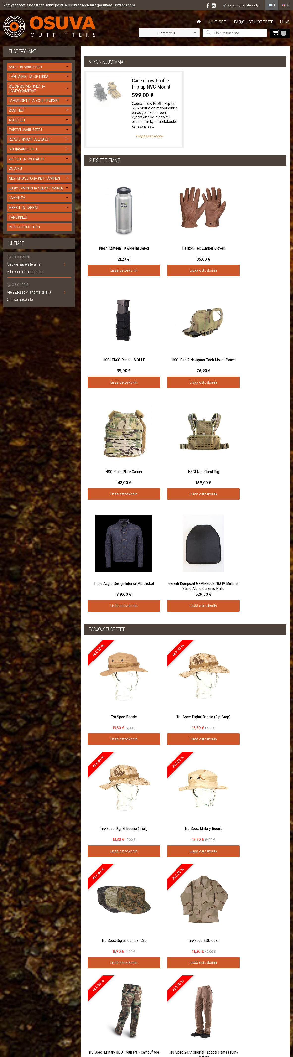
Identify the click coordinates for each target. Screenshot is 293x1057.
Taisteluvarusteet (26, 130)
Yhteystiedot (13, 833)
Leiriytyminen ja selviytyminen (36, 188)
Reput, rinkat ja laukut (29, 139)
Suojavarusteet (23, 149)
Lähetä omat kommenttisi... (29, 776)
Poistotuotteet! (24, 227)
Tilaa (139, 824)
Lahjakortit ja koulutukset (34, 101)
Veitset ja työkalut (26, 159)
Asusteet (17, 120)
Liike (285, 21)
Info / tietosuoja (16, 822)
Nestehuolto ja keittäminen (34, 178)
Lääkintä (17, 198)
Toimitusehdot (15, 827)
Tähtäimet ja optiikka (28, 76)
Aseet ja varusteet (26, 67)
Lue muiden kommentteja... (268, 776)
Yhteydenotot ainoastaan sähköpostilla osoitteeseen (69, 5)
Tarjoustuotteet (253, 21)
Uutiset (217, 21)
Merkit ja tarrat (24, 207)
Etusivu (9, 810)
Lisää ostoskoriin (109, 241)
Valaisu (15, 168)
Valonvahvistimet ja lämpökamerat (27, 88)
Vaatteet (17, 110)
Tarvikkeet (18, 217)
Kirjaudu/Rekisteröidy (243, 5)
